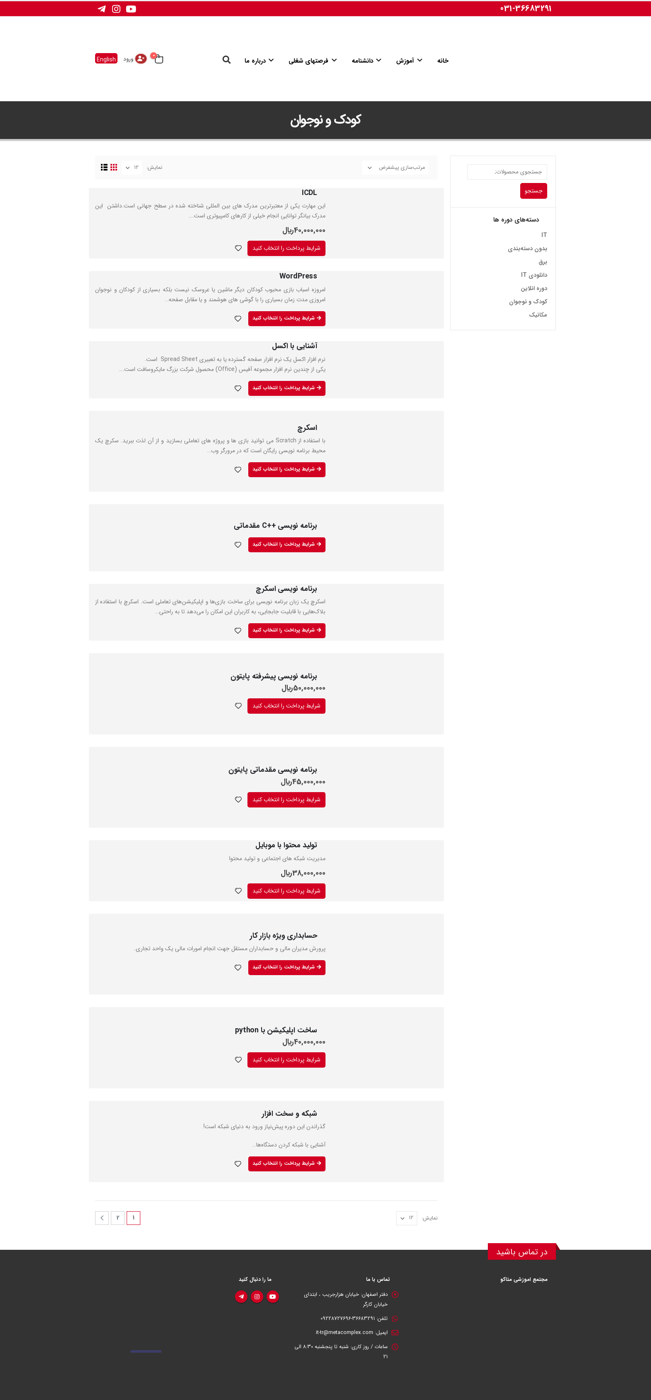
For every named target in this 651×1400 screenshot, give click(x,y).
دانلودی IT (534, 275)
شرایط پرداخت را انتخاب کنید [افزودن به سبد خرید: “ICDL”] (286, 248)
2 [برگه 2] (118, 1218)
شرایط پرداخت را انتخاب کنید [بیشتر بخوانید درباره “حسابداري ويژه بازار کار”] (283, 967)
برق (542, 261)
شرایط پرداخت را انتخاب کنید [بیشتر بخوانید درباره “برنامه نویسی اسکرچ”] (283, 630)
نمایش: (154, 167)
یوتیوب (273, 1296)
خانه (442, 61)
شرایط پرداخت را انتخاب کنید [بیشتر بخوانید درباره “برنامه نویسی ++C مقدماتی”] (283, 544)
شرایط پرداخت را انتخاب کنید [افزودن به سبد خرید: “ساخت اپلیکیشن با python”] (286, 1059)
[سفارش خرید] (395, 168)
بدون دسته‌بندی (527, 248)
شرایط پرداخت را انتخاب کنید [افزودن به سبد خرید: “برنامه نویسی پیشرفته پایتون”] (286, 705)
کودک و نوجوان (528, 301)
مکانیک (538, 315)
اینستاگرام (257, 1296)
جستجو (534, 190)
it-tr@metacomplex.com (344, 1333)
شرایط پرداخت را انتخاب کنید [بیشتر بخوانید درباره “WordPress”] (283, 318)
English (106, 59)
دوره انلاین (534, 288)
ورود (128, 59)
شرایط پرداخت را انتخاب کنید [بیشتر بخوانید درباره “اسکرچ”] (283, 469)
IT (544, 235)
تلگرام (241, 1296)
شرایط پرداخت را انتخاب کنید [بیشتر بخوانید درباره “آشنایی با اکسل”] (283, 388)
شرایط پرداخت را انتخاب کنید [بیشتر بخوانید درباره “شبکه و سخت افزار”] (283, 1163)
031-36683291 (526, 8)
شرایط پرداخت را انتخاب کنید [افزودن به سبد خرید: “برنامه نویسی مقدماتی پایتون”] (286, 799)
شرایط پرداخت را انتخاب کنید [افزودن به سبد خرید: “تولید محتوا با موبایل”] (286, 890)
